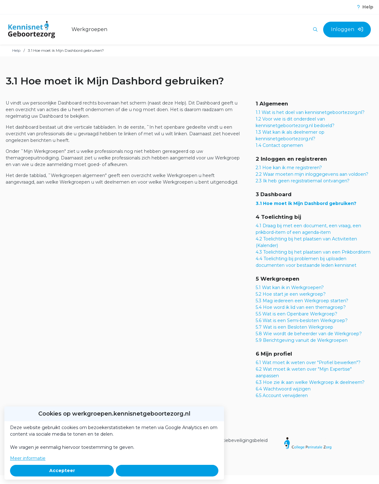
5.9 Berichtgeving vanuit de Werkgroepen (302, 340)
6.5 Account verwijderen (282, 395)
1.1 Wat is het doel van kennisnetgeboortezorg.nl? (310, 112)
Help (16, 50)
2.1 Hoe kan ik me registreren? (289, 167)
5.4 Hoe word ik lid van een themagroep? (301, 307)
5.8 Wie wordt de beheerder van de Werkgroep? (309, 333)
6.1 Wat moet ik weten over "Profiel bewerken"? (308, 362)
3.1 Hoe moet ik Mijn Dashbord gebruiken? (306, 203)
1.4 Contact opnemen (279, 145)
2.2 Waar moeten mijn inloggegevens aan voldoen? (312, 174)
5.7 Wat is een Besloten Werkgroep (294, 327)
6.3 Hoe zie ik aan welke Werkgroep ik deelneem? (310, 382)
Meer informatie (27, 458)
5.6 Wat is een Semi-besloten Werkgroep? (302, 320)
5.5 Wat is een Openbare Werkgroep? (296, 314)
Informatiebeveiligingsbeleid (236, 440)
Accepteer (62, 470)
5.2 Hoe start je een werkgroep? (291, 294)
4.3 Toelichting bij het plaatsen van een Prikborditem (313, 252)
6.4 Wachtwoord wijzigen (283, 389)
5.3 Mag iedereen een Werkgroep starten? (302, 301)
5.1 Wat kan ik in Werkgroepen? (290, 287)
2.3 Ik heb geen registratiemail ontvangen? (303, 181)
